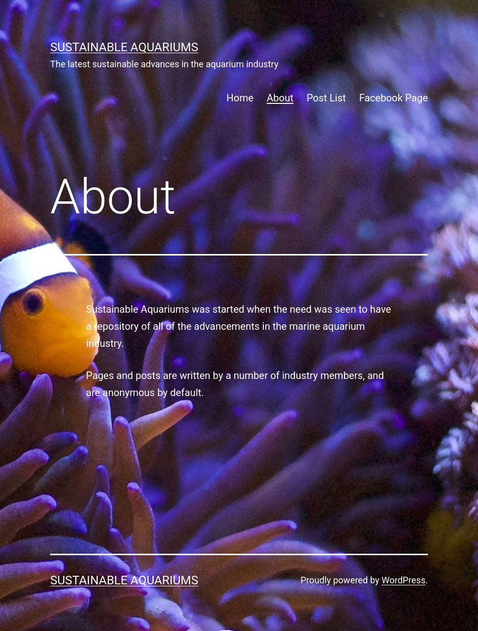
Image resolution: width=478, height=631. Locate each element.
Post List (326, 98)
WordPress (403, 580)
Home (240, 98)
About (280, 98)
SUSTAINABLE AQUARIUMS (124, 47)
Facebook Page (393, 98)
